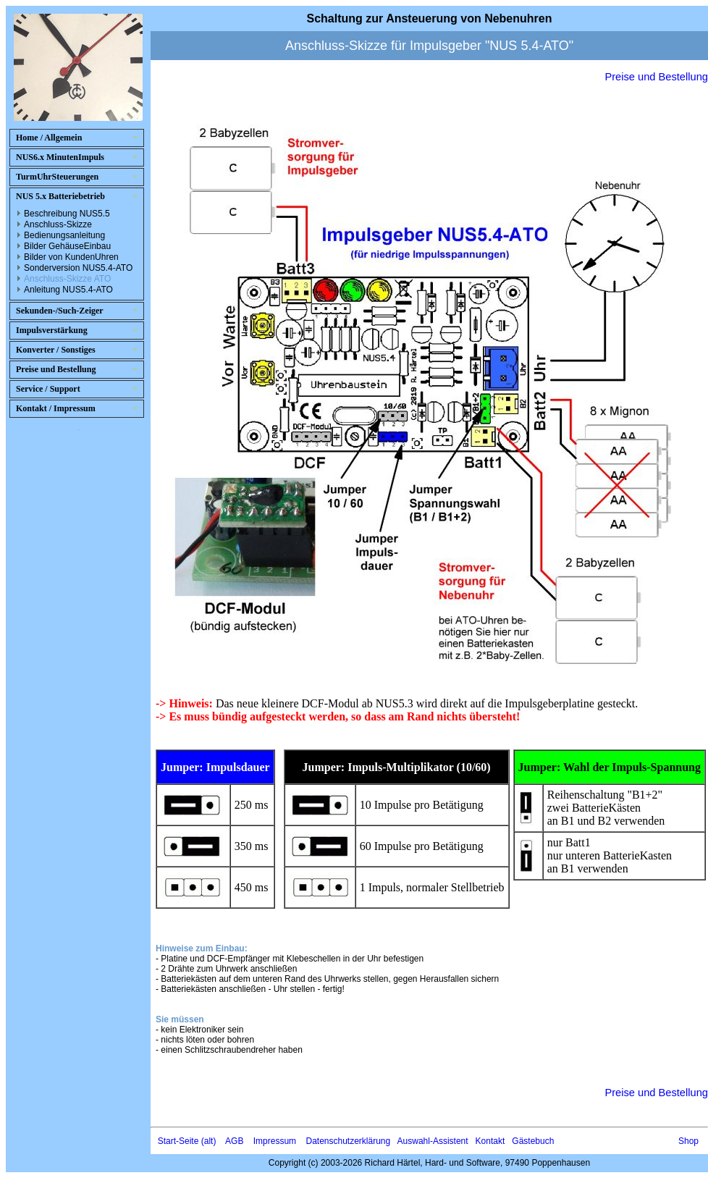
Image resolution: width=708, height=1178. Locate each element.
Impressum (274, 1141)
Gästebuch (533, 1141)
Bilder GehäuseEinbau (67, 246)
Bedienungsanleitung (64, 235)
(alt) (208, 1141)
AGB (234, 1141)
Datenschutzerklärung (347, 1141)
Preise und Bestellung (656, 77)
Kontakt (490, 1141)
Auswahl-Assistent (432, 1141)
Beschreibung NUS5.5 (67, 214)
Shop (688, 1141)
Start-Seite (178, 1141)
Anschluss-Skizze (58, 224)
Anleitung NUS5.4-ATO (68, 290)
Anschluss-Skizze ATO (67, 279)
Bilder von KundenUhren (71, 257)
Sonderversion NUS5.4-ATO (78, 268)
